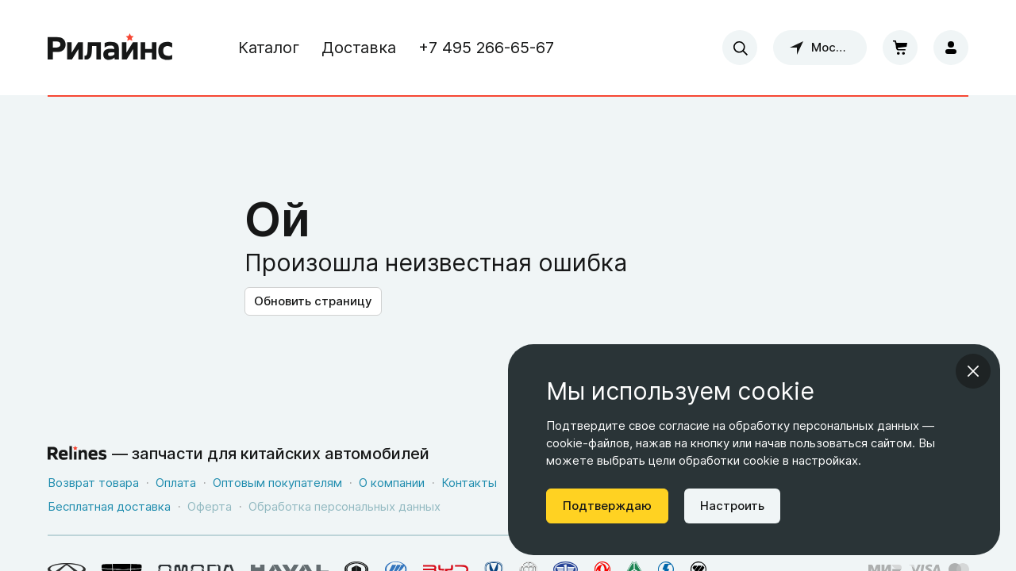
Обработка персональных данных (344, 506)
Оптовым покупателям (277, 482)
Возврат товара (93, 482)
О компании (392, 482)
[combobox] (739, 47)
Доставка (358, 47)
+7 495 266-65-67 (486, 47)
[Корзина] (900, 47)
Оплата (176, 482)
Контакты (469, 482)
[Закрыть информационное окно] (973, 371)
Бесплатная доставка (109, 506)
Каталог (268, 47)
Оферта (209, 506)
